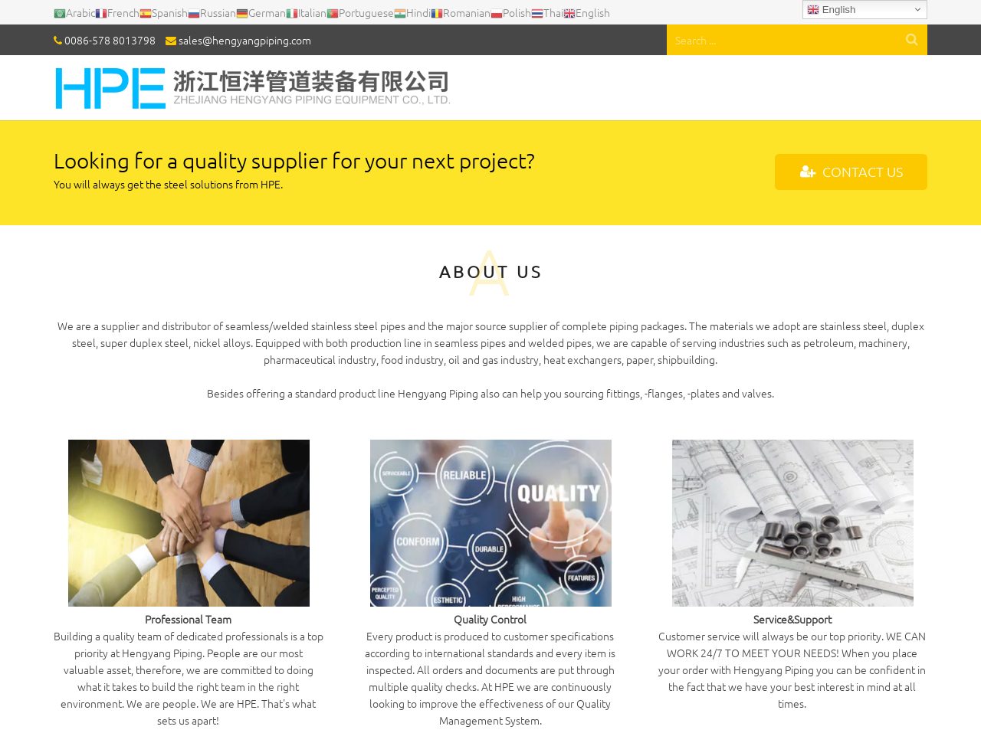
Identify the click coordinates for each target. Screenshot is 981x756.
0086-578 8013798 (110, 39)
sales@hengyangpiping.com (245, 39)
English (831, 10)
